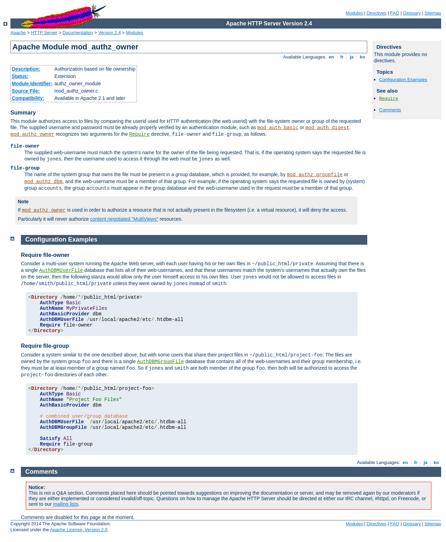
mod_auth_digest (327, 128)
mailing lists (65, 504)
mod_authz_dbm (43, 181)
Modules (354, 13)
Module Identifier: (32, 83)
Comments (390, 109)
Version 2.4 (109, 32)
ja (351, 57)
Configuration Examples (403, 79)
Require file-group (45, 346)
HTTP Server (44, 32)
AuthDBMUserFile (61, 270)
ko (362, 57)
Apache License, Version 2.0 (78, 529)
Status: (20, 76)
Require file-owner (45, 255)
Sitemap (432, 13)
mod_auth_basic (278, 128)
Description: (26, 69)
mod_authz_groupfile (315, 175)
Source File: (26, 91)
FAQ (394, 13)
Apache (18, 32)
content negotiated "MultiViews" (124, 219)
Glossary (412, 13)
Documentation (77, 32)
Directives (376, 13)
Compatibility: (28, 98)
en (331, 57)
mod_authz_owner (32, 134)
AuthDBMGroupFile (160, 361)
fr (342, 57)
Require (139, 134)
